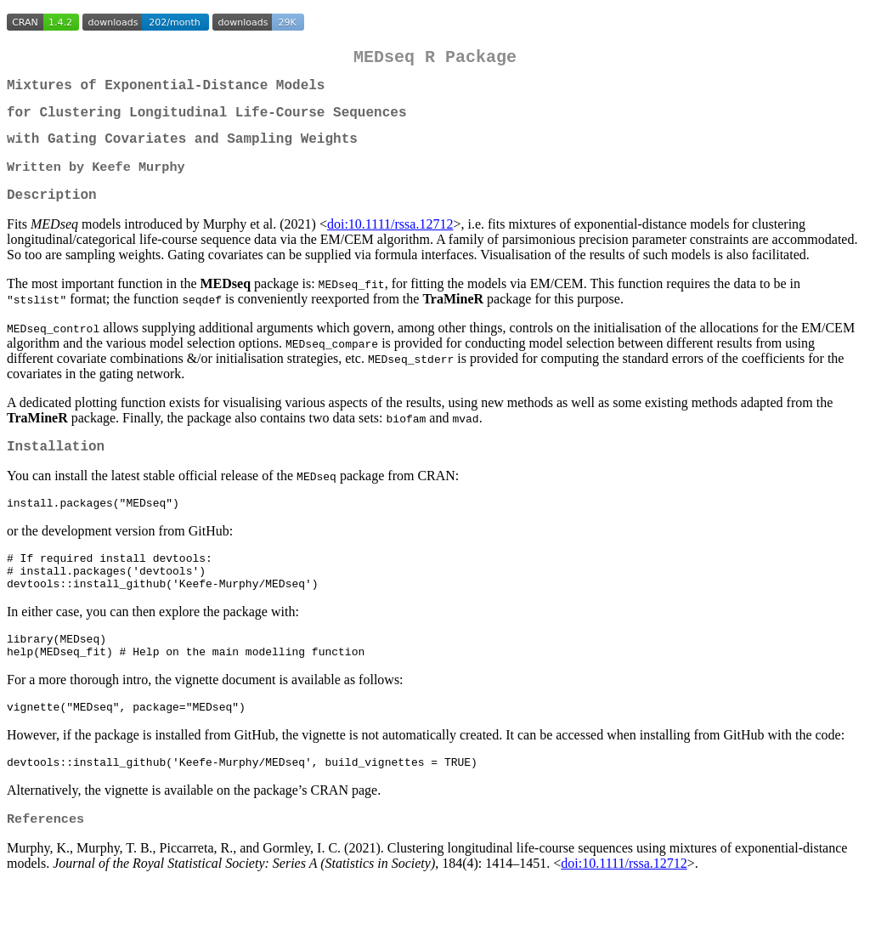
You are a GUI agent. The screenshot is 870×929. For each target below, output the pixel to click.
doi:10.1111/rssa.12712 (390, 242)
